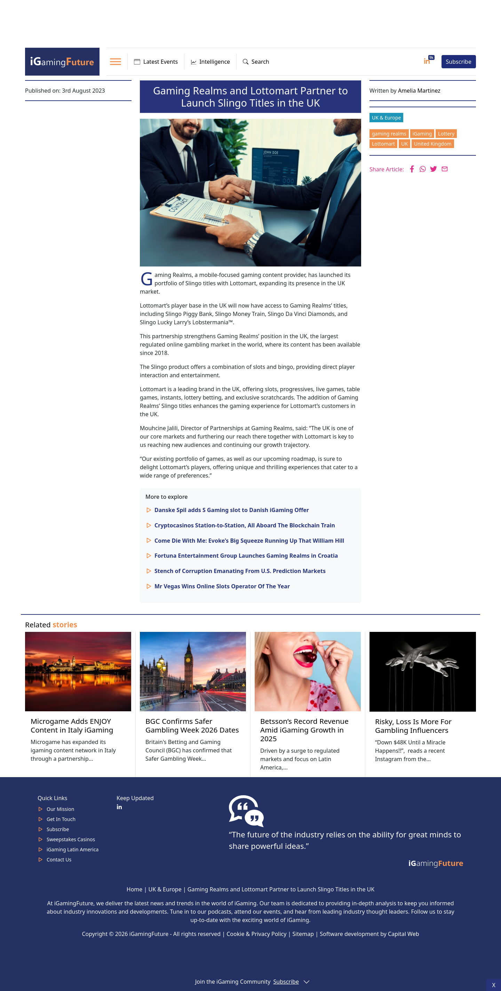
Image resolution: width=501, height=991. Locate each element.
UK (404, 143)
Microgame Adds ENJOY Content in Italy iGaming (72, 725)
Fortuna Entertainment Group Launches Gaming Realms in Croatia (246, 555)
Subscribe (458, 61)
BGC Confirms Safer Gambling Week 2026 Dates (192, 725)
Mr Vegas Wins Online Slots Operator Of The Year (222, 586)
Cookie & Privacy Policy (256, 934)
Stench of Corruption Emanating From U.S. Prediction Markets (240, 571)
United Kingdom (432, 143)
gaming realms (389, 133)
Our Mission (60, 809)
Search (256, 61)
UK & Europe (386, 117)
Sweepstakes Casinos (71, 839)
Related (51, 624)
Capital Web (403, 934)
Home (135, 889)
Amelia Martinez (419, 90)
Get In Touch (61, 819)
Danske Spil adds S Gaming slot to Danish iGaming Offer (231, 510)
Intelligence (210, 61)
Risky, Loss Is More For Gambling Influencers (413, 726)
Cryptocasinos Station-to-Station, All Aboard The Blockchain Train (244, 525)
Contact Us (59, 859)
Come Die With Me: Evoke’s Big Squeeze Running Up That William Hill (249, 540)
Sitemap (303, 934)
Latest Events (156, 61)
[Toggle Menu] (115, 61)
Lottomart (383, 143)
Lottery (446, 133)
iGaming (422, 133)
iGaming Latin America (72, 849)
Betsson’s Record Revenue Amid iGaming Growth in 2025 (304, 729)
